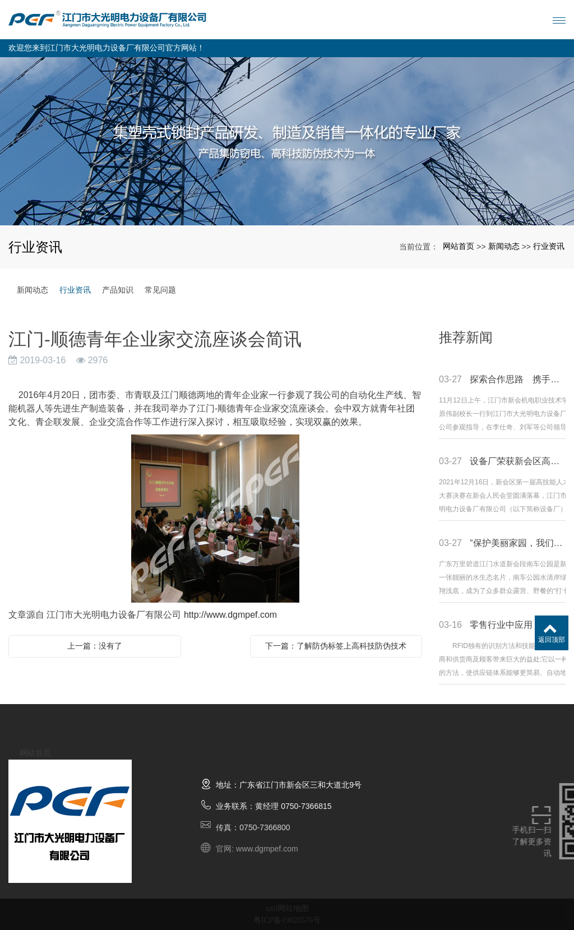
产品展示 (147, 747)
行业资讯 (548, 246)
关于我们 (91, 741)
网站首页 (458, 246)
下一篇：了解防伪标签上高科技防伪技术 (335, 645)
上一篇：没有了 (94, 645)
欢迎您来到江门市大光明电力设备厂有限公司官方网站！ (106, 48)
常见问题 (160, 289)
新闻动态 (504, 246)
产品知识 (117, 289)
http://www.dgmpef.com (230, 614)
